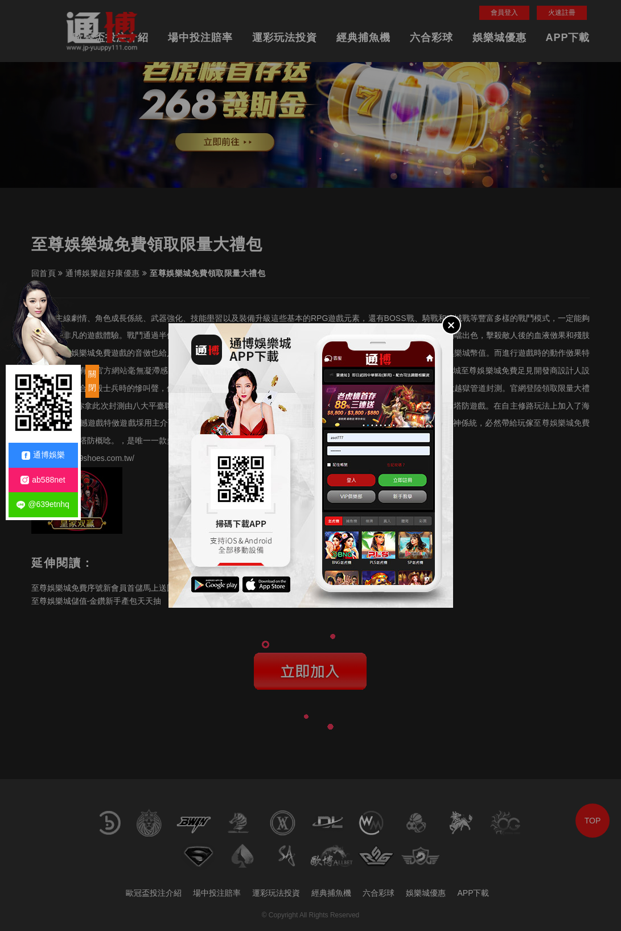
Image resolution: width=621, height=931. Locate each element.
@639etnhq (43, 504)
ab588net (42, 480)
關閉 (92, 380)
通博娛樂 (43, 455)
